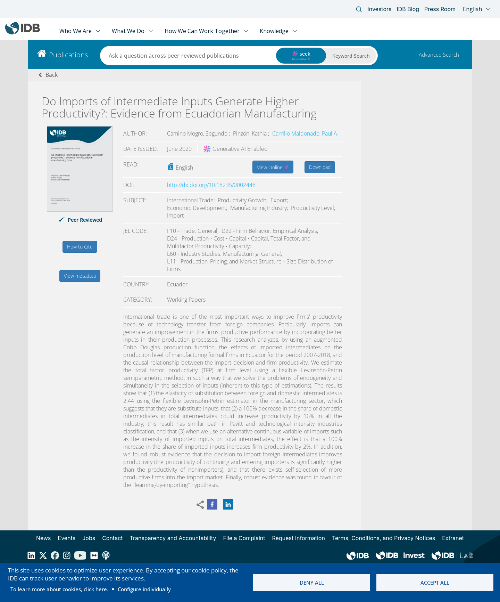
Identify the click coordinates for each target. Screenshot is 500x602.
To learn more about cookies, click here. (59, 589)
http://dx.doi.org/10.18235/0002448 (211, 185)
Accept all (434, 582)
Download (320, 167)
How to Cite (80, 246)
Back (51, 75)
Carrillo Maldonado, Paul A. (305, 133)
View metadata (80, 275)
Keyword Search (351, 55)
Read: (131, 164)
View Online (273, 167)
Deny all (312, 582)
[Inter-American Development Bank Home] (22, 33)
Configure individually (144, 589)
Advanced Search (439, 54)
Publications (68, 54)
